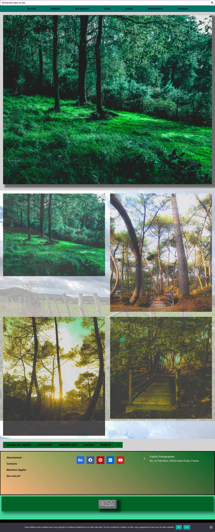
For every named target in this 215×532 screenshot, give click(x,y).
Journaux (88, 445)
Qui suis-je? (82, 8)
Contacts (182, 8)
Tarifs (107, 8)
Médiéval (105, 445)
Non (187, 527)
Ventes (129, 8)
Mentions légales (16, 470)
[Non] (211, 527)
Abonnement (155, 8)
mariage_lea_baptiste (18, 445)
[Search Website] (118, 445)
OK (178, 527)
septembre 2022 (67, 445)
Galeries (55, 8)
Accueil (31, 8)
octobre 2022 (44, 445)
